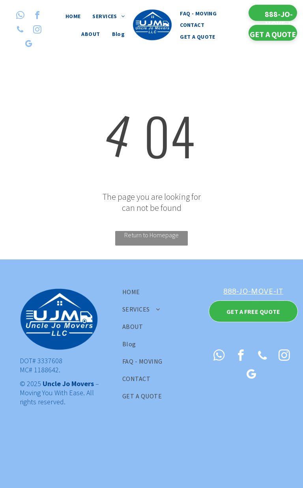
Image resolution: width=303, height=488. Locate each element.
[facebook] (37, 16)
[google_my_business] (28, 45)
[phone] (20, 30)
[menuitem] (73, 16)
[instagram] (37, 30)
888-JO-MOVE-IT (253, 292)
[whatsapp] (20, 16)
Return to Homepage (151, 235)
